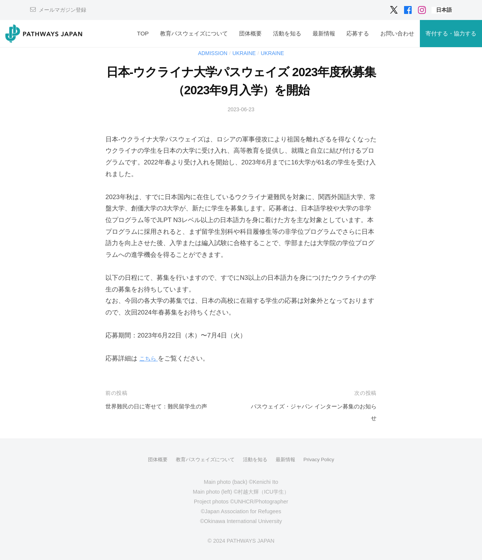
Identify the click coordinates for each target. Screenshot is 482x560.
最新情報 (324, 33)
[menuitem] (444, 10)
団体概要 (250, 33)
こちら (149, 358)
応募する (357, 33)
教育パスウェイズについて (194, 33)
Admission (210, 53)
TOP (143, 33)
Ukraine (244, 53)
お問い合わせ (397, 33)
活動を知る (287, 33)
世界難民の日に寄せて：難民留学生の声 (163, 406)
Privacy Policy (323, 459)
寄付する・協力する (451, 33)
